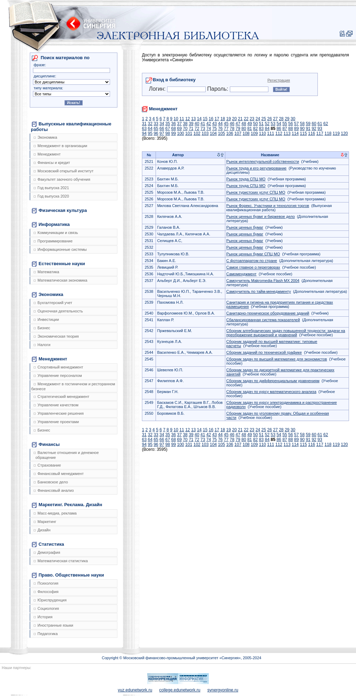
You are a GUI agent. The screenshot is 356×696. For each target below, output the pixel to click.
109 (254, 133)
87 (284, 128)
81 (249, 128)
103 (204, 133)
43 (214, 123)
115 (303, 133)
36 (173, 123)
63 (144, 128)
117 (319, 133)
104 (213, 133)
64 (150, 128)
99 (173, 133)
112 (278, 133)
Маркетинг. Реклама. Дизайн (67, 505)
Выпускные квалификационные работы (71, 126)
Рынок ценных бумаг (244, 227)
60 (314, 123)
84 (267, 128)
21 (240, 118)
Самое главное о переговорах (253, 267)
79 (237, 128)
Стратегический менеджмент (61, 396)
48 (243, 123)
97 (161, 133)
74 (208, 128)
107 (237, 133)
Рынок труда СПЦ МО (246, 179)
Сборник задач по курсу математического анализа (271, 392)
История (43, 617)
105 (221, 133)
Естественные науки (58, 264)
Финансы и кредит (52, 162)
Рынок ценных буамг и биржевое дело (260, 216)
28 (281, 118)
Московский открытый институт (64, 171)
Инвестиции (46, 319)
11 (181, 118)
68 (173, 128)
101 (188, 133)
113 (286, 133)
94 (144, 133)
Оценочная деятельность (58, 311)
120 (344, 133)
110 (262, 133)
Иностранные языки (53, 625)
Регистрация (278, 80)
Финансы (46, 444)
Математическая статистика (61, 561)
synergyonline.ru (222, 690)
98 (167, 133)
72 (196, 128)
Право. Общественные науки (68, 575)
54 (278, 123)
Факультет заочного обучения (62, 179)
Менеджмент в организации (60, 146)
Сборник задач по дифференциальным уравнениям (273, 381)
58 (302, 123)
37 (179, 123)
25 (263, 118)
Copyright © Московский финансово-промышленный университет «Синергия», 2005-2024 (181, 658)
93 (319, 128)
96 (155, 133)
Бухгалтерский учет (53, 303)
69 (179, 128)
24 (257, 118)
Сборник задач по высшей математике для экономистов (276, 359)
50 (255, 123)
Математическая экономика (60, 280)
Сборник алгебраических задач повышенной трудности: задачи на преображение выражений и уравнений (285, 333)
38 (185, 123)
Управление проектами (56, 422)
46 (232, 123)
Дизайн (42, 530)
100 (180, 133)
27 (275, 118)
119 (336, 133)
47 (237, 123)
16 (211, 118)
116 (311, 133)
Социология (46, 608)
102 (196, 133)
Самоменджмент (241, 274)
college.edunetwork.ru (179, 690)
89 (296, 128)
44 (220, 123)
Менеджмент (47, 154)
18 (222, 118)
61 (319, 123)
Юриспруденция (50, 600)
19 (228, 118)
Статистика (48, 544)
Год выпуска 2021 (51, 188)
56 (290, 123)
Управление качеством (56, 405)
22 (246, 118)
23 (251, 118)
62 (325, 123)
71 (191, 128)
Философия (46, 592)
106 (229, 133)
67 (167, 128)
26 (269, 118)
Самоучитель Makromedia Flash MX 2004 (263, 280)
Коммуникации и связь (56, 232)
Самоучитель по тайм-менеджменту (258, 291)
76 (220, 128)
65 (155, 128)
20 (234, 118)
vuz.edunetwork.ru (135, 690)
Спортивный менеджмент (58, 367)
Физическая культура (59, 210)
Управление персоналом (58, 375)
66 (161, 128)
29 (287, 118)
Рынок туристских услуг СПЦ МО (255, 192)
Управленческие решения (59, 413)
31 (144, 123)
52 (267, 123)
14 (199, 118)
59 (308, 123)
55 (284, 123)
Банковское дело (51, 482)
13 (193, 118)
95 (150, 133)
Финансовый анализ (54, 490)
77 (226, 128)
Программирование (53, 241)
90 (302, 128)
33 (155, 123)
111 (270, 133)
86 (278, 128)
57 (296, 123)
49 (249, 123)
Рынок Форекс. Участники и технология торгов (267, 206)
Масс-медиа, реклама (55, 513)
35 (167, 123)
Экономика (45, 137)
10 (175, 118)
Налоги (42, 345)
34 (161, 123)
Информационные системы (60, 249)
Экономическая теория (56, 336)
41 (202, 123)
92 (314, 128)
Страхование (47, 465)
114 (295, 133)
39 (191, 123)
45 (226, 123)
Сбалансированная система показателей (263, 320)
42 (208, 123)
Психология (46, 583)
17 (216, 118)
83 (261, 128)
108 (245, 133)
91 (308, 128)
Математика (46, 272)
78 (232, 128)
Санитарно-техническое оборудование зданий (267, 313)
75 (214, 128)
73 (202, 128)
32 (150, 123)
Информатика (51, 224)
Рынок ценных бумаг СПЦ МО (253, 254)
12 (187, 118)
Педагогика (46, 634)
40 (196, 123)
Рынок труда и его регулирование (256, 168)
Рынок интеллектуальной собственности (262, 161)
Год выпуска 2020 (51, 196)
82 (255, 128)
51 (261, 123)
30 (292, 118)
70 (185, 128)
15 (205, 118)
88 (290, 128)
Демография (47, 552)
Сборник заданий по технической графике (264, 352)
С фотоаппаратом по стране (251, 261)
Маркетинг (45, 521)
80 (243, 128)
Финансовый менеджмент (59, 473)
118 (327, 133)
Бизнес (42, 328)
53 (273, 123)
